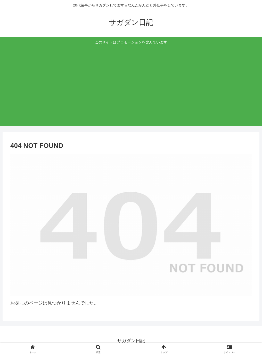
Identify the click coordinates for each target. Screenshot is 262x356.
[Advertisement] (131, 84)
